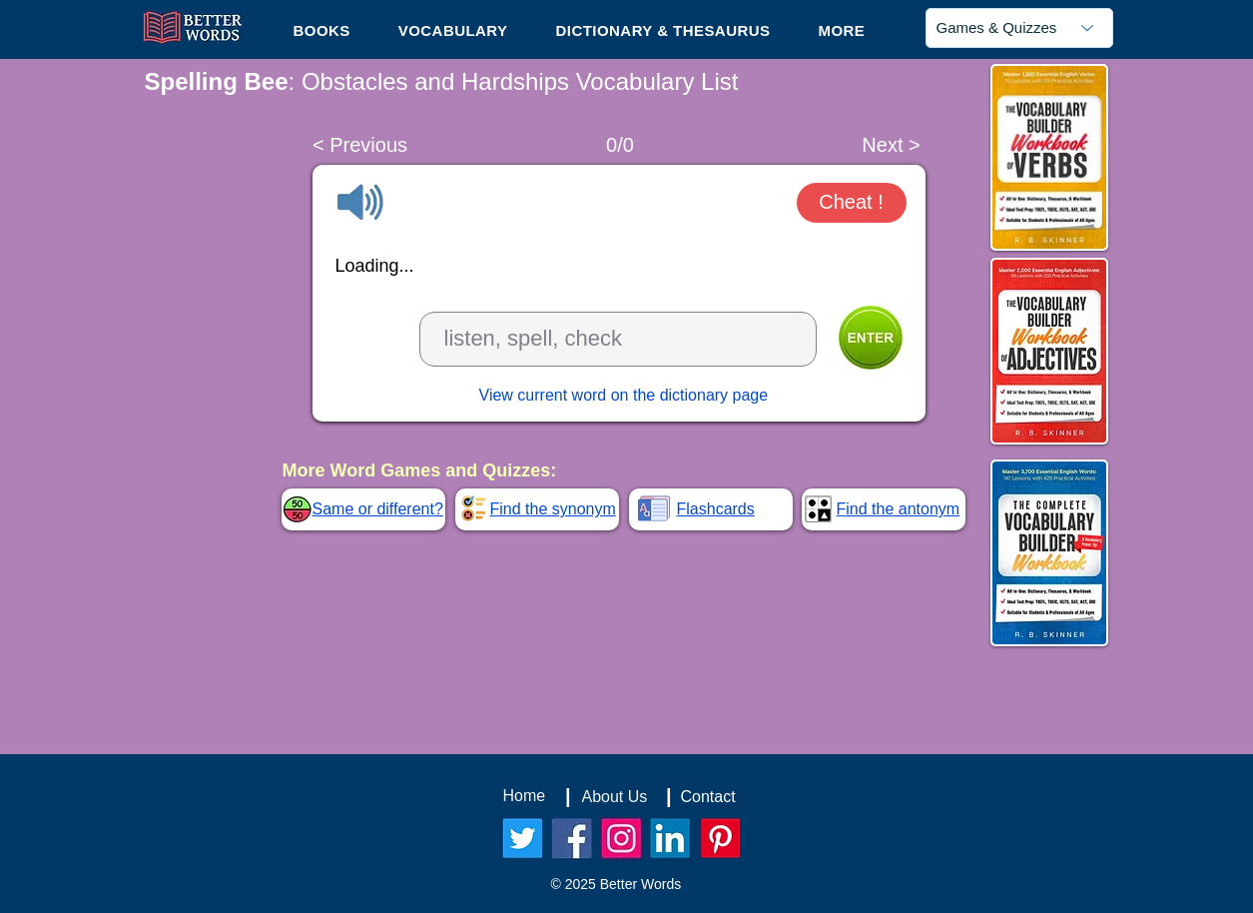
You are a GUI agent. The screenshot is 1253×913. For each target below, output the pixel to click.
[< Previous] (360, 145)
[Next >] (892, 145)
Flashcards (716, 508)
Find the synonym (553, 508)
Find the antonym (898, 508)
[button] (841, 30)
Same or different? (378, 508)
